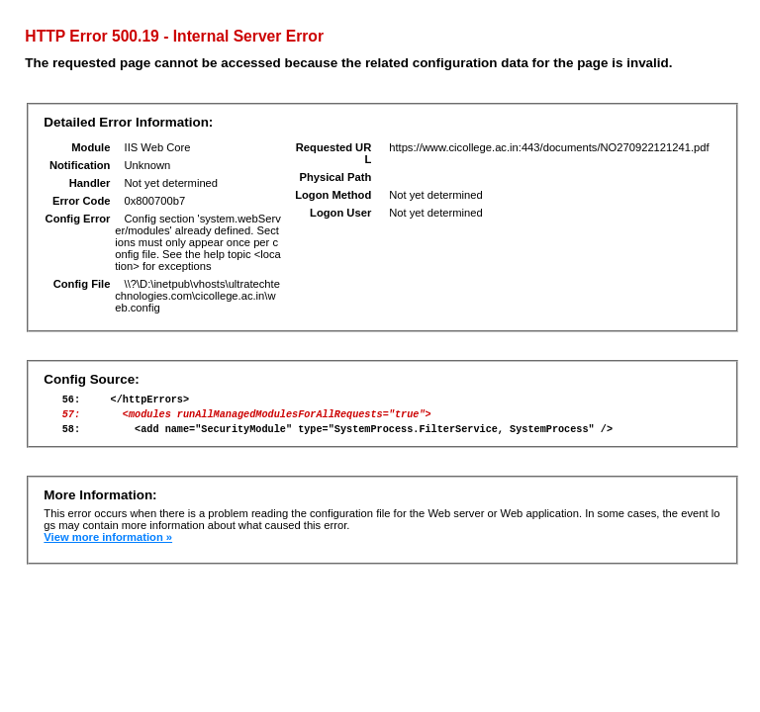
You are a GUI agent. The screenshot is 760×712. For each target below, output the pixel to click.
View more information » (108, 546)
